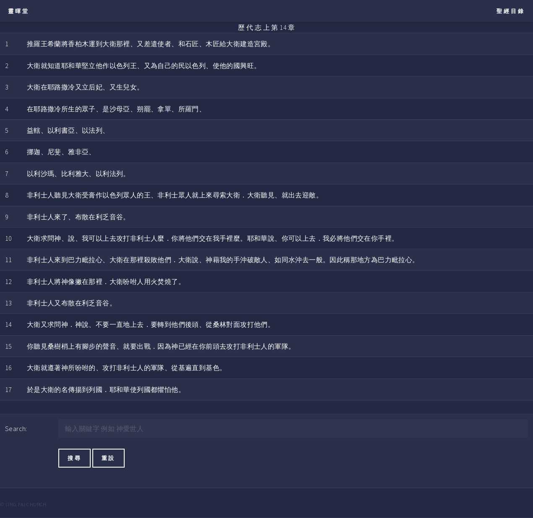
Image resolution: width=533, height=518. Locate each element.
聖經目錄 (510, 11)
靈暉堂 (18, 11)
